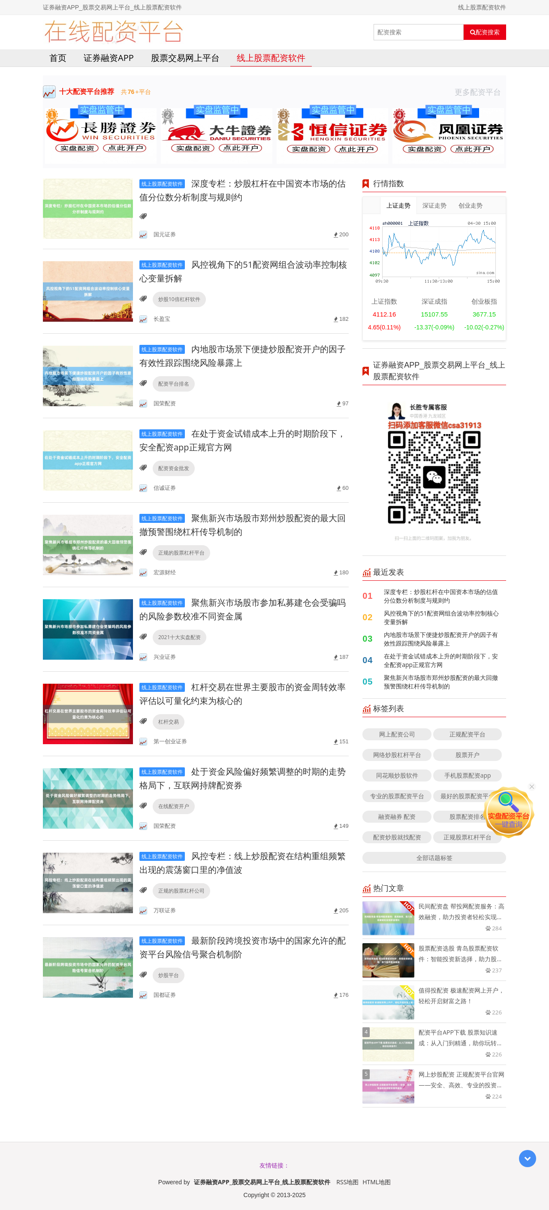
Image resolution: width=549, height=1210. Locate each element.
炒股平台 (168, 975)
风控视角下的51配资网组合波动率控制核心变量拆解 (441, 617)
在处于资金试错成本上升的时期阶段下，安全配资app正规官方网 (441, 660)
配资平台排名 (173, 383)
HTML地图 (376, 1182)
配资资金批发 (173, 468)
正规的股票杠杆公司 (181, 890)
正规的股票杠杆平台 (181, 552)
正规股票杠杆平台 (467, 837)
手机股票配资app (467, 775)
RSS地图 (347, 1182)
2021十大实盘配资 (179, 637)
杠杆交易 (168, 721)
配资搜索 (485, 32)
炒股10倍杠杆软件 (179, 299)
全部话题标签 (434, 858)
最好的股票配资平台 (467, 796)
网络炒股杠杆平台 (397, 755)
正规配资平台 (467, 734)
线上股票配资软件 (271, 57)
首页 (57, 57)
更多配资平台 (480, 92)
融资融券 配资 (397, 816)
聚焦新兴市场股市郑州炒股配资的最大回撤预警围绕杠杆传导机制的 (441, 681)
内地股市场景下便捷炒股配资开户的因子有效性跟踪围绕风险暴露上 (441, 639)
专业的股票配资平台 (397, 796)
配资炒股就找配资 (397, 837)
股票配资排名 (467, 816)
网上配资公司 (397, 734)
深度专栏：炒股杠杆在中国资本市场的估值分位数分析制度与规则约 (441, 596)
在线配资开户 (173, 806)
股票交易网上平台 (185, 57)
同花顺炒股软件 (397, 775)
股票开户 (467, 755)
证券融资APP (109, 57)
